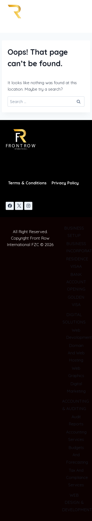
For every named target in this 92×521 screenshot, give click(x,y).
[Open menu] (78, 18)
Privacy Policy (65, 182)
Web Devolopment (76, 334)
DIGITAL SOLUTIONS (74, 318)
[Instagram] (28, 206)
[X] (19, 206)
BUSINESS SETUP (74, 231)
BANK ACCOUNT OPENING (76, 281)
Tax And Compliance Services (76, 477)
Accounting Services (76, 435)
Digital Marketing (76, 387)
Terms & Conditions (27, 182)
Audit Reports (76, 420)
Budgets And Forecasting (76, 455)
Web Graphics (76, 372)
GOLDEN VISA (76, 301)
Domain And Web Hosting (76, 352)
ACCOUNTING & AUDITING (74, 405)
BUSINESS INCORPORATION (76, 247)
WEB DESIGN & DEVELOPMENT (74, 502)
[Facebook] (10, 206)
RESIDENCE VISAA (76, 262)
